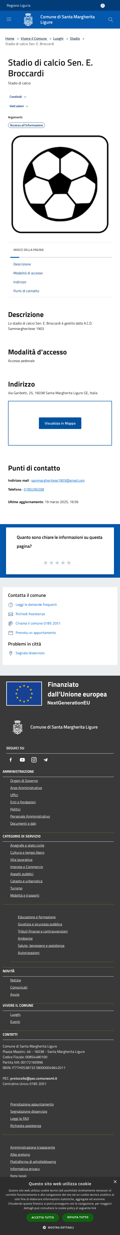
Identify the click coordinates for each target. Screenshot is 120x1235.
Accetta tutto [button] (43, 1217)
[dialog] (60, 1206)
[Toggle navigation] (9, 19)
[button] (60, 1227)
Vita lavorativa (21, 859)
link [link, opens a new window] (94, 1208)
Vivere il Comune (34, 38)
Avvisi (14, 994)
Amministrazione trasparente (32, 1147)
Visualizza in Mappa (60, 423)
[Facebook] (10, 759)
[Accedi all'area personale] (102, 5)
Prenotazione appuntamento (32, 1104)
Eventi (15, 1021)
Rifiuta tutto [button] (77, 1217)
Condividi (19, 97)
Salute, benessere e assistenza (41, 945)
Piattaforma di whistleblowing (33, 1161)
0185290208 (34, 489)
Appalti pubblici (22, 874)
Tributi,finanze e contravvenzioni (43, 931)
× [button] (115, 1182)
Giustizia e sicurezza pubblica (40, 924)
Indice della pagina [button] (28, 249)
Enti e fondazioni (23, 802)
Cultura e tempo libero (27, 852)
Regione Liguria (18, 5)
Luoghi (58, 38)
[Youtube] (22, 759)
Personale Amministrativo (30, 816)
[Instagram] (33, 759)
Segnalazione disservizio (28, 1111)
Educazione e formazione (37, 917)
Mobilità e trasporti (24, 895)
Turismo (16, 888)
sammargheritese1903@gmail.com (58, 480)
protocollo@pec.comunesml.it (33, 1078)
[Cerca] (110, 19)
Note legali (18, 1176)
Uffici (14, 795)
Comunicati (18, 987)
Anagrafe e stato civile (27, 845)
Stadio (75, 38)
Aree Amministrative (26, 787)
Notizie (15, 980)
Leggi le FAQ (19, 1118)
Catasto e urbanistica (26, 881)
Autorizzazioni (29, 952)
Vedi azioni (20, 106)
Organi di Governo (24, 780)
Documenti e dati (23, 823)
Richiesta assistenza (25, 1125)
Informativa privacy (25, 1168)
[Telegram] (45, 759)
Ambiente (25, 938)
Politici (15, 809)
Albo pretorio (20, 1154)
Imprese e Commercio (26, 866)
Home (9, 38)
